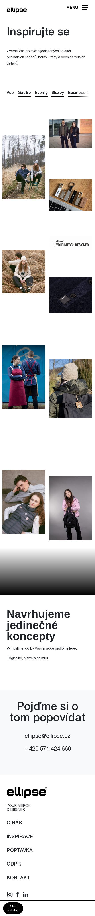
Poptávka (20, 850)
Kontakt (18, 878)
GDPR (14, 864)
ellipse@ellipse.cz (47, 736)
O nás (14, 823)
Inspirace (20, 837)
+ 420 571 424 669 (47, 749)
